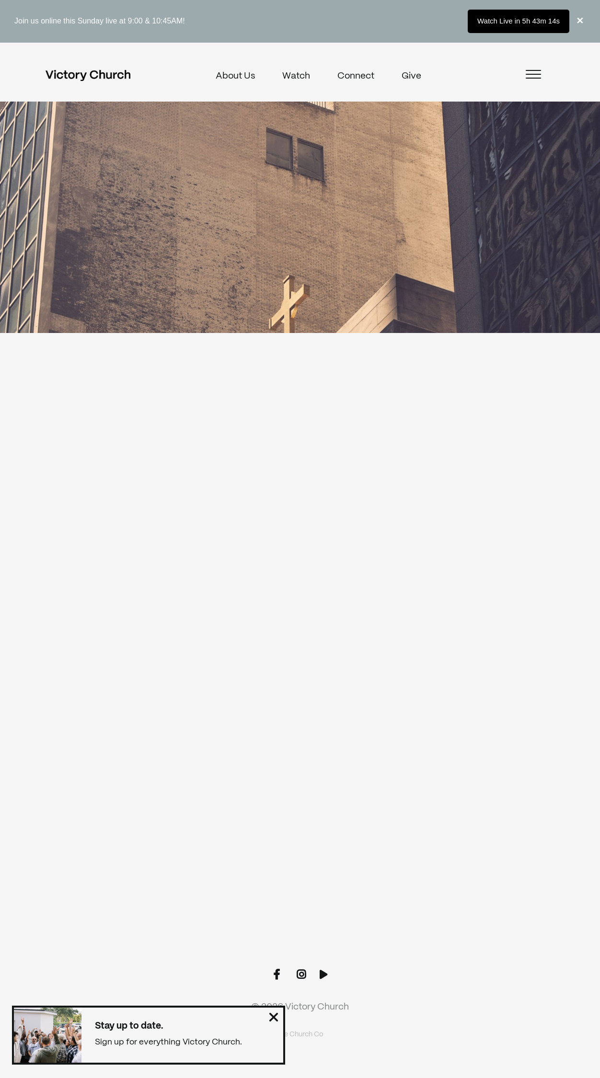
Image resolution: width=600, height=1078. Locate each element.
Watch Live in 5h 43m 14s (518, 21)
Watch (296, 76)
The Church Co (299, 1034)
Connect (355, 76)
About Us (235, 76)
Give (411, 76)
